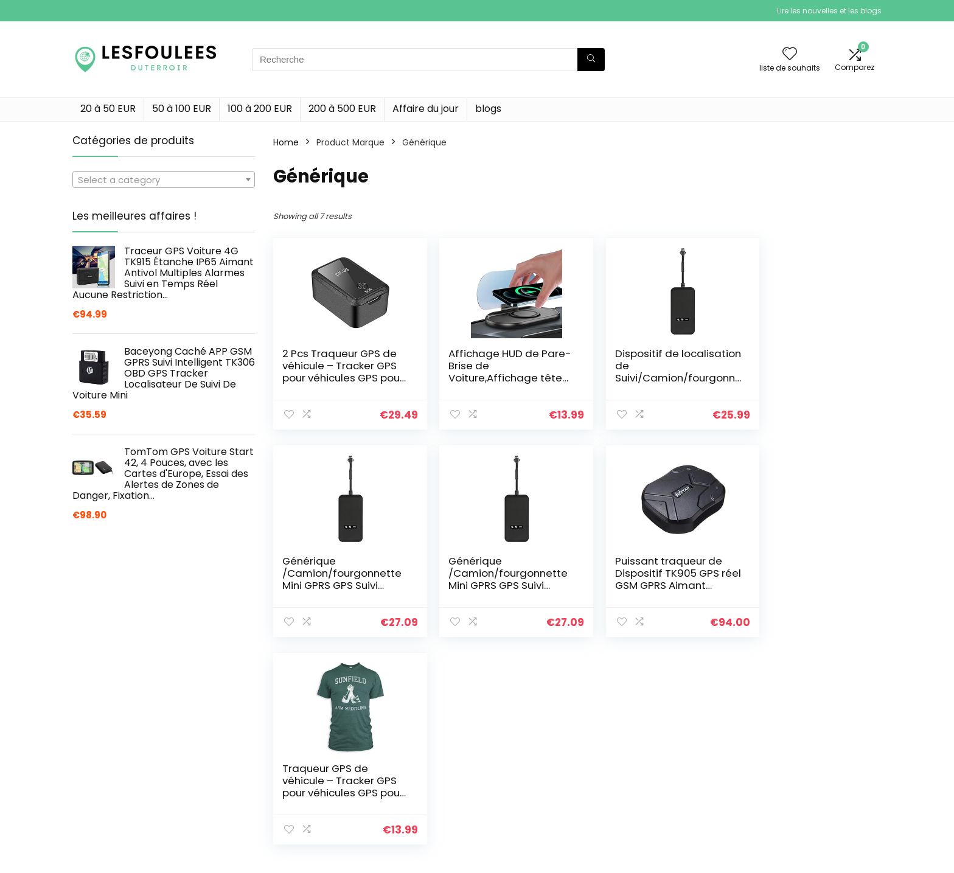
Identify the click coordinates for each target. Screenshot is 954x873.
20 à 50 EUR (108, 109)
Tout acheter (656, 836)
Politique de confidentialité (817, 819)
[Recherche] (591, 59)
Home (286, 142)
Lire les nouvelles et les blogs (829, 10)
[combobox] (163, 179)
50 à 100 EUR (181, 109)
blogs (488, 109)
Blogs (639, 853)
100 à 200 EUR (260, 109)
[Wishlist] (789, 54)
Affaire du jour (425, 109)
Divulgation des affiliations (816, 853)
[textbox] (163, 180)
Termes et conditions (805, 836)
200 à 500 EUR (342, 109)
